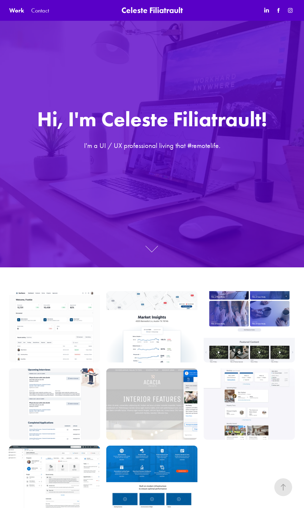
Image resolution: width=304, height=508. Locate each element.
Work (16, 10)
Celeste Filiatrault (152, 10)
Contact (40, 10)
